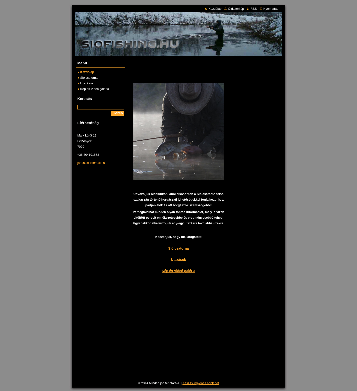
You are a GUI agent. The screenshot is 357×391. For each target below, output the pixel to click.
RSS (253, 8)
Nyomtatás (270, 8)
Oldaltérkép (236, 8)
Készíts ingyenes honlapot (200, 383)
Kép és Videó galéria (178, 271)
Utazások (178, 260)
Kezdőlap (87, 72)
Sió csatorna (178, 248)
